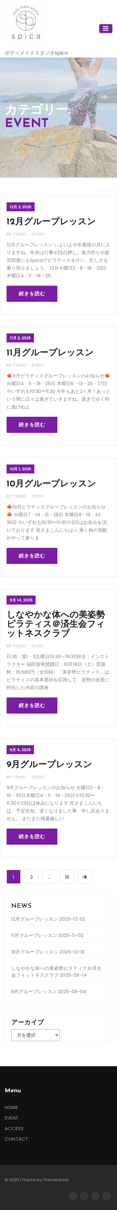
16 (67, 877)
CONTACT (16, 1139)
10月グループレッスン (51, 484)
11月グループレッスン (50, 353)
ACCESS (14, 1128)
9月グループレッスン (49, 765)
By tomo (17, 234)
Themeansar (56, 1180)
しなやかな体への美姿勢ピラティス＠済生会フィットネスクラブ (56, 624)
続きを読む (32, 293)
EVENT (38, 234)
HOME (11, 1107)
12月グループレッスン (51, 222)
